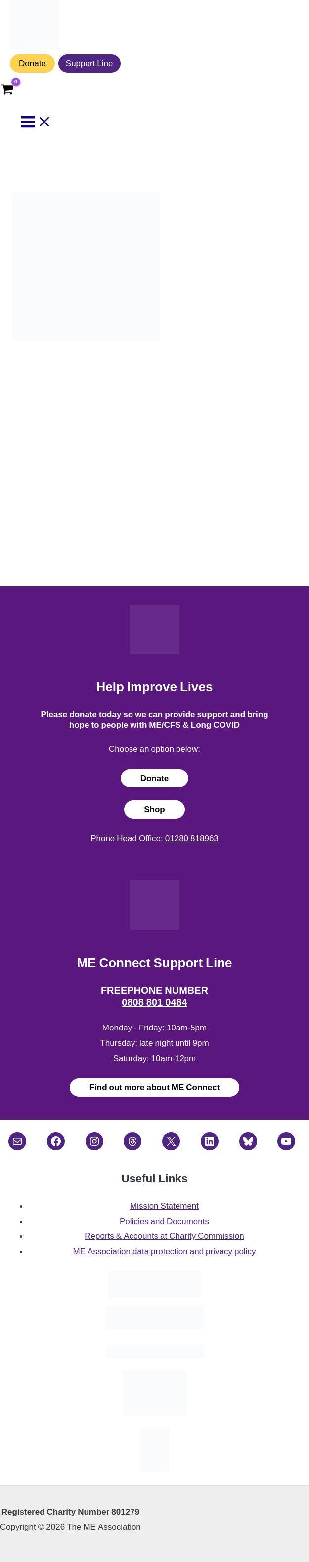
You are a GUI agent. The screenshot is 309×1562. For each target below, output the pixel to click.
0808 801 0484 (154, 1002)
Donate (32, 63)
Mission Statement (164, 1206)
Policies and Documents (164, 1221)
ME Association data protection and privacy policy (164, 1251)
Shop (154, 809)
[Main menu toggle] (36, 122)
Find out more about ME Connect (154, 1087)
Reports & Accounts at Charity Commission (164, 1236)
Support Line (89, 63)
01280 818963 (192, 838)
